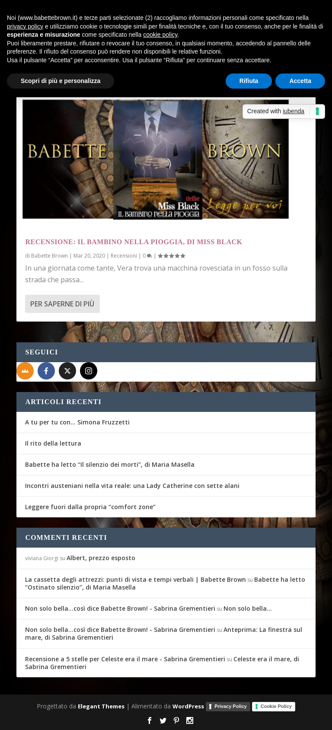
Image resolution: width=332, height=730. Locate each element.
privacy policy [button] (25, 26)
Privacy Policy (230, 706)
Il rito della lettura (53, 443)
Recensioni (124, 255)
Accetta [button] (300, 80)
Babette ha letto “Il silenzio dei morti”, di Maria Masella (110, 464)
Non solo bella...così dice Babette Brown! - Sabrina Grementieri (120, 608)
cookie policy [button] (160, 34)
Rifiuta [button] (249, 80)
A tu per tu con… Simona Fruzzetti (77, 422)
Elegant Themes (101, 706)
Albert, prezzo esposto (101, 558)
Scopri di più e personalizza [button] (60, 80)
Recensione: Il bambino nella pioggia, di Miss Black (133, 241)
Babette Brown (49, 255)
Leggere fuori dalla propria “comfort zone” (90, 507)
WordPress (188, 706)
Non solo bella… (247, 608)
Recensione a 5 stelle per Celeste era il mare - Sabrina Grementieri (125, 659)
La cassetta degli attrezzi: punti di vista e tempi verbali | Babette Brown (135, 579)
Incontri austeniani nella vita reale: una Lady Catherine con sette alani (132, 485)
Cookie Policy (276, 706)
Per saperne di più (62, 304)
